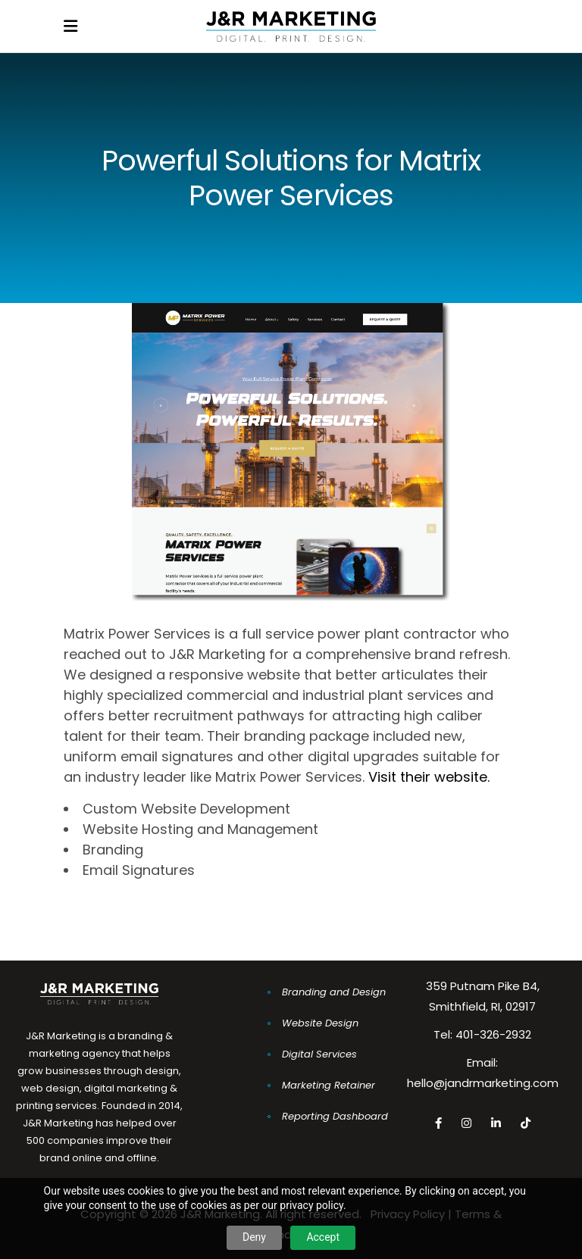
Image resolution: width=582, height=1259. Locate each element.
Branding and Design (334, 992)
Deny (254, 1237)
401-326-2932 (493, 1034)
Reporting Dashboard (335, 1116)
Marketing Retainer (328, 1085)
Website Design (320, 1023)
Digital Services (319, 1054)
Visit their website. (429, 776)
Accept (323, 1237)
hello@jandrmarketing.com (483, 1083)
